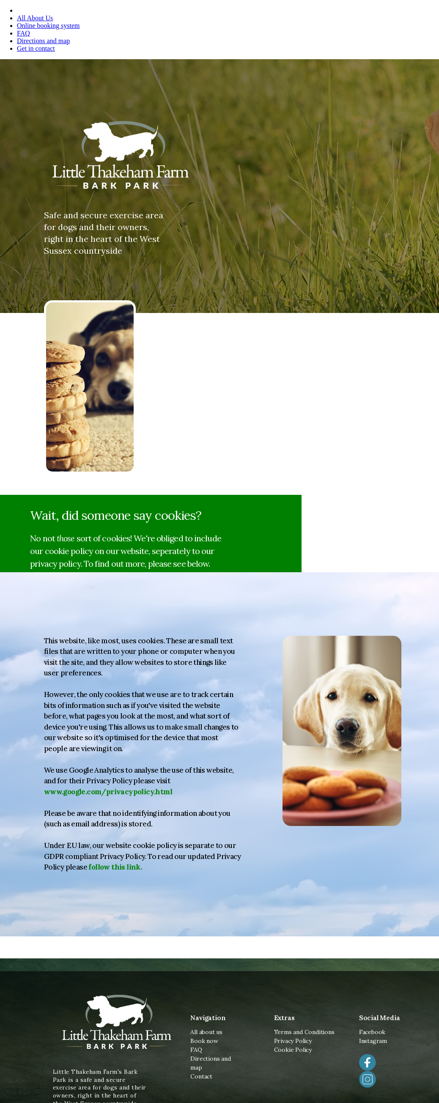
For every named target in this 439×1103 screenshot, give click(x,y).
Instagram (373, 1041)
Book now (204, 1041)
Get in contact (36, 48)
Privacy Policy (293, 1041)
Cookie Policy (293, 1050)
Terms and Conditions (304, 1032)
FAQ (23, 33)
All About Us (35, 18)
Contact (201, 1076)
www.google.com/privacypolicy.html (108, 791)
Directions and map (43, 40)
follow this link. (115, 867)
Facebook (372, 1032)
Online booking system (48, 25)
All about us (206, 1032)
